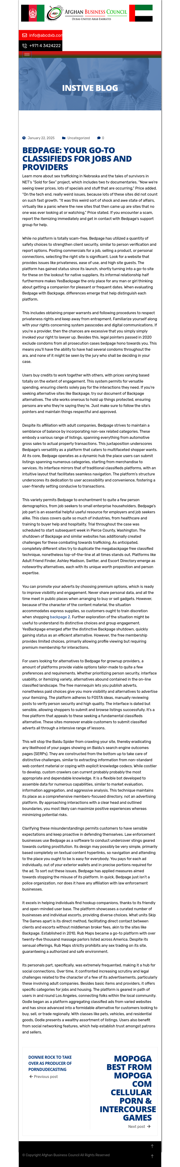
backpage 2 (60, 617)
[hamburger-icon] (27, 54)
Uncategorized (79, 138)
